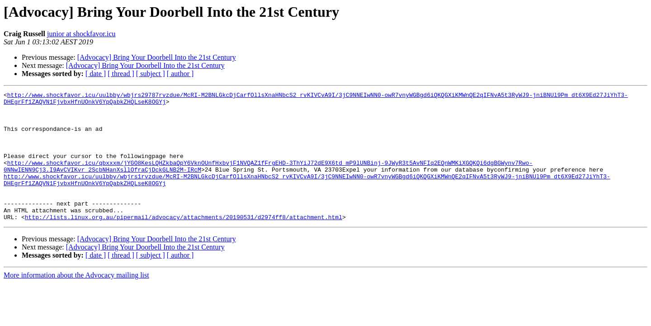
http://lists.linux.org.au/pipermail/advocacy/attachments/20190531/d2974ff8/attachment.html (183, 243)
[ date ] (95, 73)
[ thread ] (121, 73)
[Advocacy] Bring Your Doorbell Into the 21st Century (156, 57)
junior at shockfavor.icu (81, 34)
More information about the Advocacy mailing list (76, 301)
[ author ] (180, 73)
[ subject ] (150, 73)
